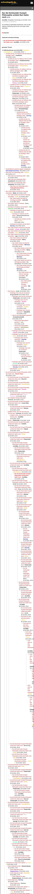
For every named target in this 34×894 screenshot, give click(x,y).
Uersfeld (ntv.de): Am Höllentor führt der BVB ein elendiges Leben (23, 107)
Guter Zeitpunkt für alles (14, 866)
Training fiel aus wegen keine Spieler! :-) (16, 862)
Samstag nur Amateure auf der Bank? (18, 207)
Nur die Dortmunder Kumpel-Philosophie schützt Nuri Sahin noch (23, 449)
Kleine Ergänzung (12, 880)
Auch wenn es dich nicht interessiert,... (27, 625)
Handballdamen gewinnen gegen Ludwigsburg (18, 169)
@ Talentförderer (12, 21)
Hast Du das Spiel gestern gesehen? (22, 315)
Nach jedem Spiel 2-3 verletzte (16, 203)
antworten (6, 32)
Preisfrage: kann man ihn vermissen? (20, 293)
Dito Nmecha (11, 291)
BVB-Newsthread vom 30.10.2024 (13, 50)
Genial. (10, 420)
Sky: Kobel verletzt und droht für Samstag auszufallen (25, 274)
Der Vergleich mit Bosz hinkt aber (17, 398)
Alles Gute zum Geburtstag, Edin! (14, 172)
